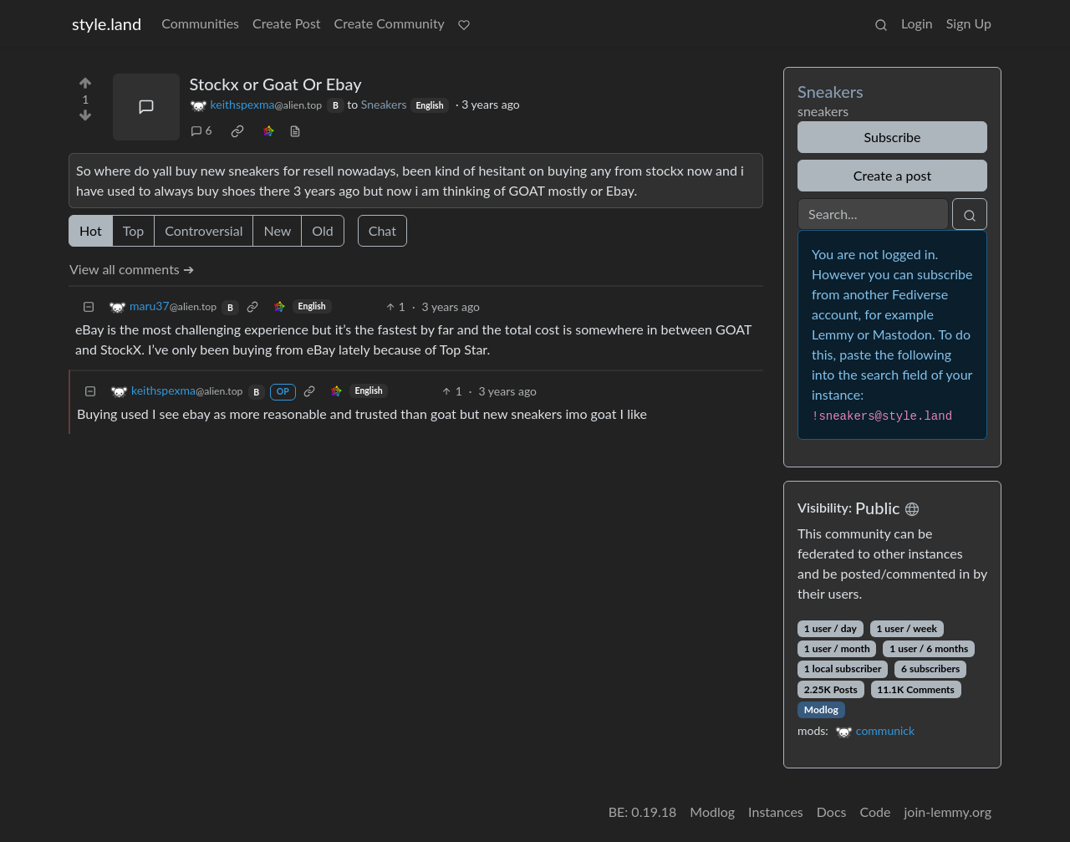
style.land (106, 23)
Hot (90, 230)
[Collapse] (88, 306)
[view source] (295, 130)
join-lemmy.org (947, 811)
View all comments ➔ (131, 269)
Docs (832, 811)
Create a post (892, 175)
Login (917, 23)
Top (134, 230)
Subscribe (892, 137)
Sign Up (968, 23)
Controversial (203, 230)
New (277, 230)
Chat (382, 230)
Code (875, 811)
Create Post (286, 23)
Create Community (389, 23)
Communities (200, 23)
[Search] (873, 214)
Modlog (821, 709)
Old (322, 230)
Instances (775, 811)
